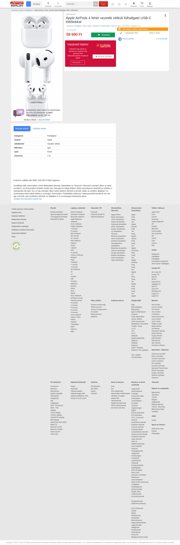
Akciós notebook (76, 212)
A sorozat (74, 229)
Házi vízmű (135, 472)
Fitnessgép (156, 433)
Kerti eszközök (136, 446)
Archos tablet (156, 231)
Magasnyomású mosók (139, 537)
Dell (153, 245)
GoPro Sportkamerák (118, 405)
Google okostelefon (118, 253)
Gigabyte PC (156, 284)
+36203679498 (43, 120)
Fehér (127, 26)
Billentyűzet (135, 309)
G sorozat (74, 253)
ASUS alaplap (56, 413)
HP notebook (75, 269)
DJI (112, 389)
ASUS (154, 238)
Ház (52, 401)
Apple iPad (155, 212)
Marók (135, 513)
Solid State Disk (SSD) (59, 422)
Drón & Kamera (117, 382)
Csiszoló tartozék (137, 427)
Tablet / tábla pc (158, 208)
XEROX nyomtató (158, 375)
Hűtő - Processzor (57, 405)
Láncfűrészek (137, 460)
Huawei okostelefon (118, 229)
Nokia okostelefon (117, 217)
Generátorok (135, 532)
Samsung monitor (158, 317)
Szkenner (155, 378)
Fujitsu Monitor (157, 336)
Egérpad (134, 340)
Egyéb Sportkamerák (119, 403)
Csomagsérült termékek (59, 217)
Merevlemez (55, 391)
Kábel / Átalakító (137, 348)
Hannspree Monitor (158, 331)
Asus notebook (76, 296)
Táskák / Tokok (136, 326)
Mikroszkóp (156, 392)
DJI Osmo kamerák (118, 408)
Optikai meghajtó (57, 393)
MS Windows (95, 386)
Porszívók (134, 535)
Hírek (13, 237)
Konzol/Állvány (136, 357)
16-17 (133, 333)
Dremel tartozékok (139, 413)
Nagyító (154, 400)
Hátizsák (134, 336)
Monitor (155, 301)
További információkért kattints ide (28, 199)
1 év (139, 26)
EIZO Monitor (156, 338)
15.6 (133, 331)
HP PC (154, 279)
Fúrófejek (136, 394)
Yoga (72, 260)
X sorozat (74, 305)
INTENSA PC (156, 291)
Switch (73, 319)
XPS (72, 250)
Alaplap (53, 410)
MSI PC (154, 286)
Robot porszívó (96, 307)
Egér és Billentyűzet (138, 312)
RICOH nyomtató (158, 370)
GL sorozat (74, 238)
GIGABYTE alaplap (58, 417)
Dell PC (154, 277)
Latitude (73, 248)
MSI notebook (76, 233)
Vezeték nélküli (105, 26)
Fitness (154, 431)
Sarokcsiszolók (137, 489)
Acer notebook (76, 315)
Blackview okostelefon (119, 248)
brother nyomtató (158, 373)
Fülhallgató (77, 26)
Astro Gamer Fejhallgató (160, 264)
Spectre (73, 286)
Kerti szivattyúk (136, 470)
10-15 (133, 329)
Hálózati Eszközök (78, 382)
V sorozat (74, 267)
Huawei (134, 227)
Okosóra (114, 234)
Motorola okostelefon (118, 236)
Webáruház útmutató (19, 219)
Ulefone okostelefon (118, 250)
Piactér (53, 208)
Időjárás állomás (157, 404)
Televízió (155, 382)
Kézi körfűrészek (138, 508)
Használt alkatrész (97, 217)
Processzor (55, 386)
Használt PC (156, 282)
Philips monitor (157, 324)
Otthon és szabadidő (160, 388)
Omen (73, 288)
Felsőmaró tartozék (138, 437)
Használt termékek (57, 219)
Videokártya (55, 396)
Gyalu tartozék (136, 439)
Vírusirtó (94, 393)
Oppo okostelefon (117, 260)
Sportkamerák (116, 401)
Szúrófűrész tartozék (138, 422)
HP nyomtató (156, 363)
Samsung (134, 250)
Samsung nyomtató (158, 354)
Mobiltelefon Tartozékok (139, 324)
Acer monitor (156, 312)
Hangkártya (55, 398)
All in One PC (156, 272)
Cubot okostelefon (117, 258)
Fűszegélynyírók (137, 451)
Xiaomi (133, 239)
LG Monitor (156, 314)
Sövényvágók (137, 456)
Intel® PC (155, 296)
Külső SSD (54, 434)
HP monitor (156, 309)
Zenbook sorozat (77, 298)
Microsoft (155, 229)
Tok (132, 222)
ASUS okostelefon (117, 219)
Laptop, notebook (78, 208)
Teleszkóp (155, 395)
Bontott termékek (57, 212)
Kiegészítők (136, 301)
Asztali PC (156, 268)
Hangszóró (155, 254)
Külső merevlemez (138, 321)
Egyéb (133, 224)
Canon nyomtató (157, 361)
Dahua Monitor (157, 333)
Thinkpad (74, 262)
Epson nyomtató (157, 356)
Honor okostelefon (117, 239)
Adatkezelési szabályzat (20, 226)
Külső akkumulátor (138, 317)
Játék (154, 416)
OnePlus (134, 262)
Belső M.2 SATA (56, 427)
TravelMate (75, 324)
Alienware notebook (78, 214)
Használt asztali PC (98, 214)
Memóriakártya (136, 307)
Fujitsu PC (155, 294)
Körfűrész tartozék (137, 425)
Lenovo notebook (77, 255)
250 (72, 279)
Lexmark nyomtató (158, 359)
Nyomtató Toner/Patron (160, 368)
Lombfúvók (135, 458)
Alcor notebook (76, 224)
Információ (58, 4)
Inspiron (73, 243)
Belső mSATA (56, 432)
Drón (113, 386)
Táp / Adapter (136, 355)
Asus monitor (156, 319)
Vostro (73, 245)
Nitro (72, 331)
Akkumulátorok (138, 391)
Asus (153, 214)
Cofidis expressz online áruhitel (23, 209)
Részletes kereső (103, 3)
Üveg (133, 219)
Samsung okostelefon (119, 224)
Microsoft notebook (77, 217)
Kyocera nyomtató (158, 366)
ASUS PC (155, 289)
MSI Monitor (156, 340)
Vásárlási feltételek (18, 216)
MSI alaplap (55, 420)
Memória (54, 389)
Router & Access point (78, 398)
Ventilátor (155, 412)
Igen (119, 26)
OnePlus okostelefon (118, 241)
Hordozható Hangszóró (160, 261)
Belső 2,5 (54, 425)
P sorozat (74, 308)
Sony (133, 286)
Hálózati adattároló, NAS (79, 396)
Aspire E (74, 322)
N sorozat (74, 303)
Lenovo (154, 217)
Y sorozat (74, 265)
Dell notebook (75, 241)
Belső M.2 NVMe (57, 429)
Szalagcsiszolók (137, 501)
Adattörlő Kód (16, 212)
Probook (74, 281)
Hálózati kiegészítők (78, 393)
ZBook (73, 293)
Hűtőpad (134, 343)
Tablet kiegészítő (158, 222)
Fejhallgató (156, 256)
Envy (72, 291)
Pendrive (134, 314)
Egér (133, 305)
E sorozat (74, 231)
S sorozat (74, 312)
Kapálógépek (136, 468)
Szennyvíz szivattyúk (138, 475)
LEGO (154, 420)
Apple (89, 26)
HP (153, 224)
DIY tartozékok (136, 415)
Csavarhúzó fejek (138, 396)
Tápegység (54, 403)
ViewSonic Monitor (158, 345)
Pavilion (73, 276)
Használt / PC (96, 208)
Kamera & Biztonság (98, 305)
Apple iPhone (116, 215)
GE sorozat (75, 236)
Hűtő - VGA (55, 408)
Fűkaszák (134, 463)
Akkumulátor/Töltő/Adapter (120, 393)
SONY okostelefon (117, 227)
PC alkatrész (56, 382)
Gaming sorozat (77, 300)
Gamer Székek (136, 319)
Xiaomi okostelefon (118, 222)
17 (72, 274)
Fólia (133, 217)
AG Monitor (156, 329)
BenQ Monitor (157, 326)
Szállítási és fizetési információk (23, 230)
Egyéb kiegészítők (137, 338)
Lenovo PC (156, 274)
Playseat (134, 345)
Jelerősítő (74, 389)
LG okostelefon (116, 231)
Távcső (154, 397)
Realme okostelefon (118, 255)
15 (72, 272)
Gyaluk (137, 511)
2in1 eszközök (157, 233)
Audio (154, 250)
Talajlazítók (135, 453)
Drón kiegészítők (117, 391)
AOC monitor (156, 321)
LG (132, 274)
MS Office (94, 389)
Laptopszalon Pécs (131, 33)
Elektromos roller (158, 429)
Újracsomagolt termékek (59, 214)
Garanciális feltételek (19, 233)
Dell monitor (156, 305)
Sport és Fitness (158, 425)
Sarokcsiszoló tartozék (139, 434)
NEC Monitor (156, 343)
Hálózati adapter (76, 391)
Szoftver (94, 382)
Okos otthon (96, 301)
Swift (72, 327)
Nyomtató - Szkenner (160, 350)
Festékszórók (136, 530)
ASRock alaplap (57, 415)
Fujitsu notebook (76, 226)
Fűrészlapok (137, 398)
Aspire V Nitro (76, 317)
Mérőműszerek (136, 520)
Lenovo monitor (157, 307)
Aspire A (74, 329)
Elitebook (74, 284)
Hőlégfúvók (135, 527)
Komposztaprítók (137, 465)
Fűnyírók (134, 449)
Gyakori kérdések (18, 223)
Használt (94, 212)
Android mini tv (117, 301)
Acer (153, 241)
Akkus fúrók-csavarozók (139, 482)
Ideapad (73, 257)
